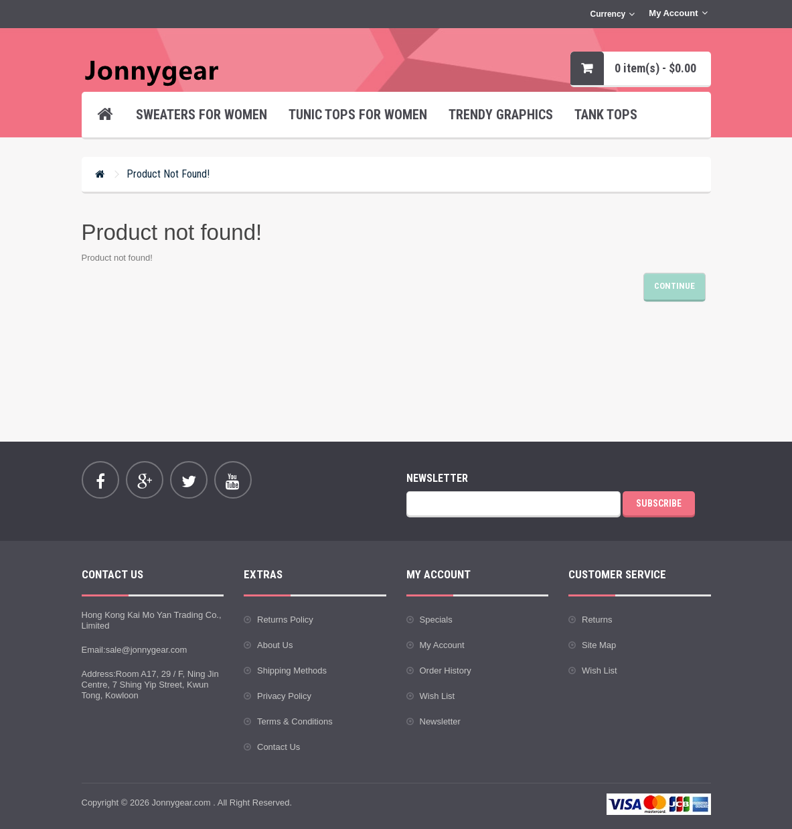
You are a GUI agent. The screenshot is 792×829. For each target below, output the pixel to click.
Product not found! (168, 174)
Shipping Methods (292, 670)
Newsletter (440, 721)
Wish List (437, 696)
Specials (436, 620)
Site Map (599, 645)
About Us (275, 645)
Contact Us (278, 747)
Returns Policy (285, 620)
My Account (442, 645)
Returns (597, 620)
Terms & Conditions (295, 721)
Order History (445, 670)
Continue (674, 286)
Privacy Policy (284, 696)
